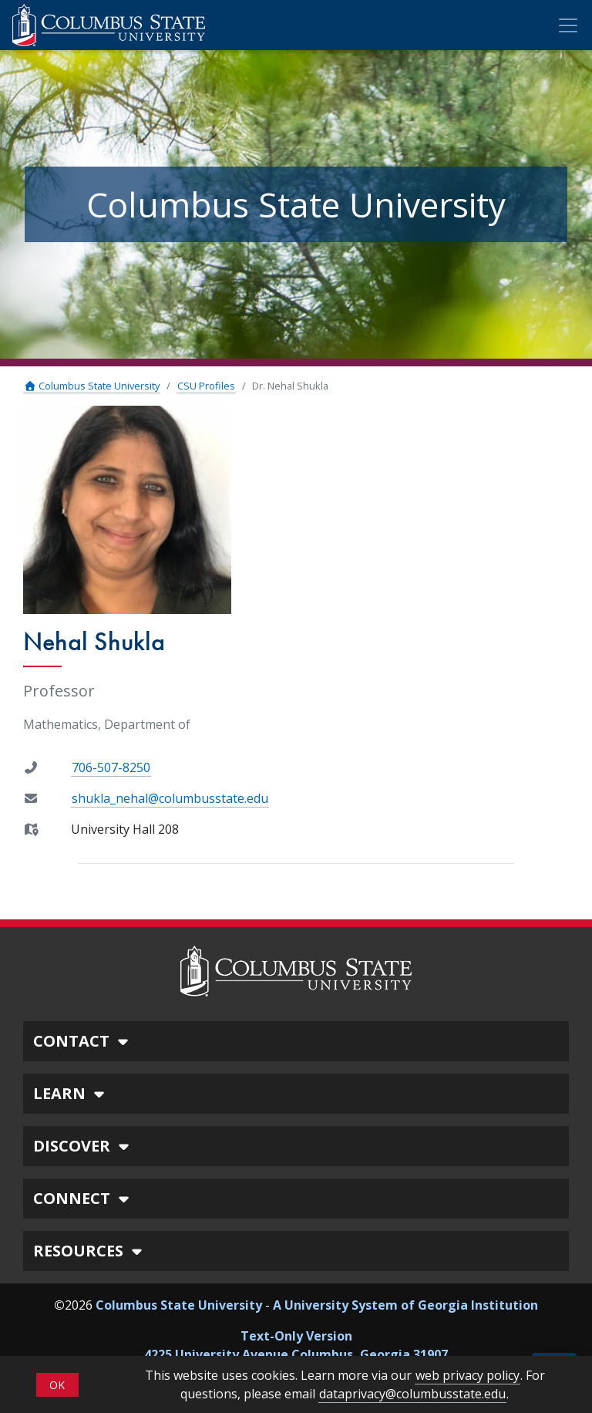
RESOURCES (89, 1250)
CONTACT (83, 1040)
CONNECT (83, 1198)
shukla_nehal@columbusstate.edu (170, 798)
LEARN (71, 1093)
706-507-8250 (111, 767)
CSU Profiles (206, 386)
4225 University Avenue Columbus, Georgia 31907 (296, 1354)
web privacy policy (467, 1375)
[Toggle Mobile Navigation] (568, 25)
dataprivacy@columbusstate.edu (412, 1393)
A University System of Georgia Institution (405, 1305)
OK (57, 1385)
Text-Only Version (296, 1335)
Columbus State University (92, 386)
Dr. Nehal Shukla (290, 386)
